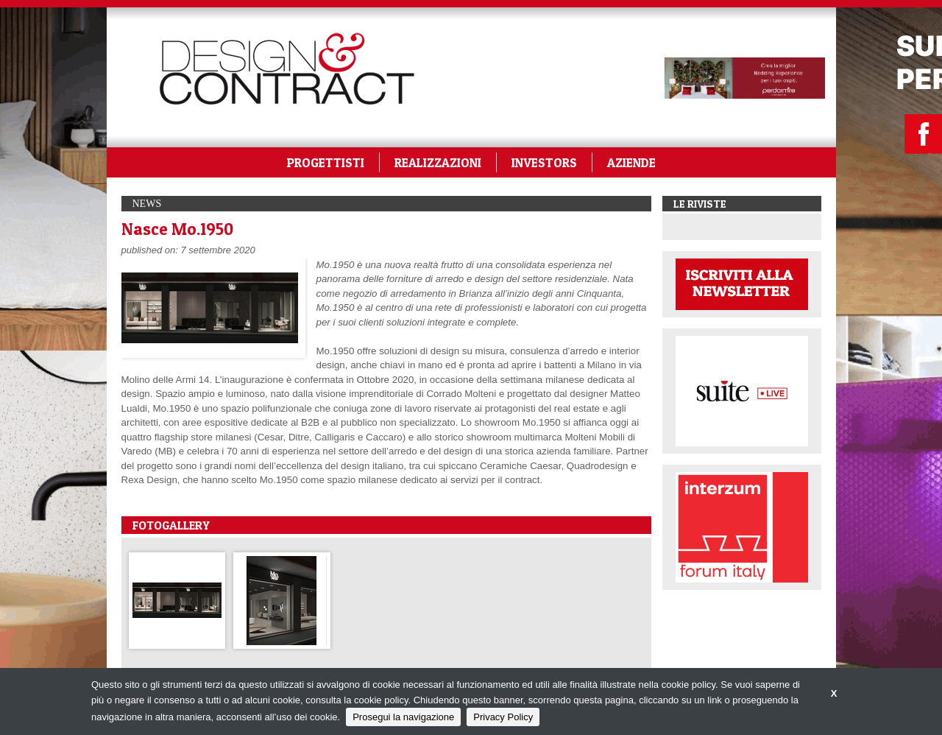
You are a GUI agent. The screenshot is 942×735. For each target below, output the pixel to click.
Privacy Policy (503, 716)
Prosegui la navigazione (403, 716)
